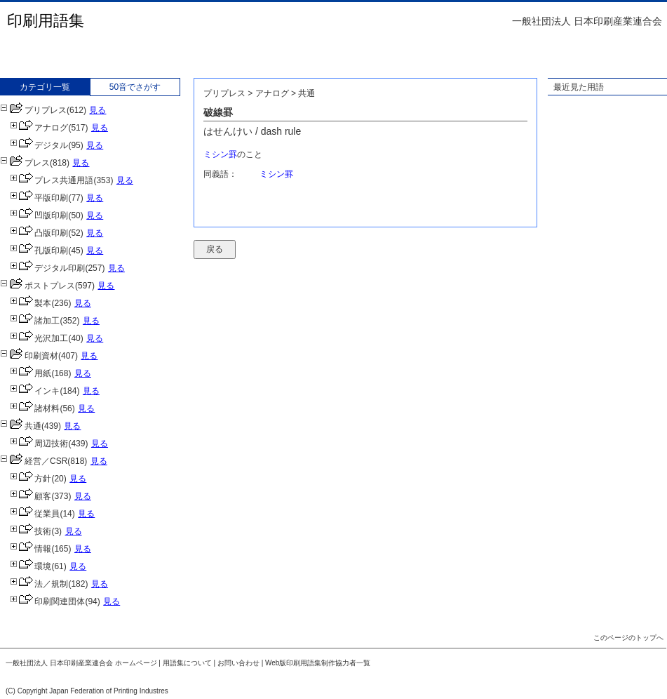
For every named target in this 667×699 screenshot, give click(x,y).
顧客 (30, 496)
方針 (30, 479)
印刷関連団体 (47, 601)
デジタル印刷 (47, 268)
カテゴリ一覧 (45, 87)
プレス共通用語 (51, 180)
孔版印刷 (39, 250)
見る (97, 110)
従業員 (35, 514)
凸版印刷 (39, 233)
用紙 (30, 373)
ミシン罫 (220, 154)
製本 (30, 303)
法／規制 (39, 584)
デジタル (39, 145)
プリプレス (33, 110)
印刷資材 (29, 356)
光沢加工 (39, 338)
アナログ (39, 128)
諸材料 (35, 408)
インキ (35, 391)
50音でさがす (135, 87)
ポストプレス (37, 286)
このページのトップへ (628, 637)
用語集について (187, 663)
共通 (20, 426)
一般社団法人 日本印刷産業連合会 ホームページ (81, 663)
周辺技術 (39, 443)
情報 (30, 549)
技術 (30, 531)
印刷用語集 (45, 20)
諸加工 (35, 321)
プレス (25, 163)
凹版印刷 (39, 215)
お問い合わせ (238, 663)
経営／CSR (33, 461)
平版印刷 (39, 198)
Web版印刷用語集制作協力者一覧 (317, 663)
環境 (30, 566)
